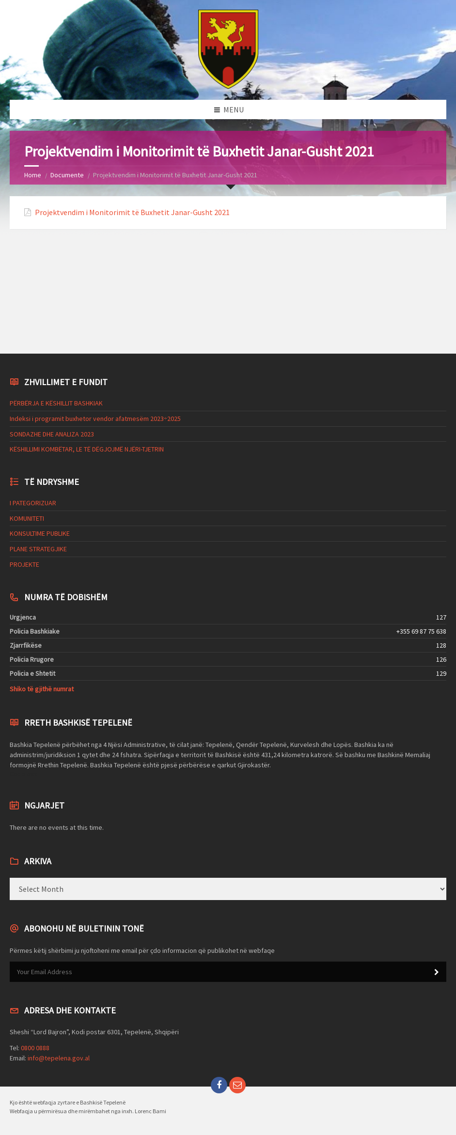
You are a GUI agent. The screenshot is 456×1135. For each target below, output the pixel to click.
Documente (67, 175)
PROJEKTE (24, 564)
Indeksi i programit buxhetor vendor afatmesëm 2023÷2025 (95, 418)
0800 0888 (35, 1047)
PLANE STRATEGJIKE (38, 548)
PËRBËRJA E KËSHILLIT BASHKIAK (56, 403)
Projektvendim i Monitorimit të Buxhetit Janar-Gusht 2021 (132, 212)
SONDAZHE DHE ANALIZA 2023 (52, 434)
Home (32, 175)
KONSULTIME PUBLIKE (40, 533)
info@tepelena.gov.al (59, 1058)
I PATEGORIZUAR (33, 502)
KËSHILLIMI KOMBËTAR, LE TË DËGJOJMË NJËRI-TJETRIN (87, 449)
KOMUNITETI (27, 518)
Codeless (23, 773)
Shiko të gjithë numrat (42, 688)
